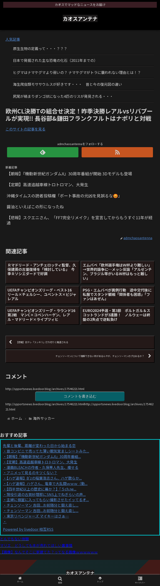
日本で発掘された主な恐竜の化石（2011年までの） (55, 60)
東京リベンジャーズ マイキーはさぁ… (38, 516)
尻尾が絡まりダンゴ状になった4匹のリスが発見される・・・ (63, 96)
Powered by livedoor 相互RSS (28, 529)
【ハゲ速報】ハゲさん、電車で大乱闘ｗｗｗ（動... (47, 483)
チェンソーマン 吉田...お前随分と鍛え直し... (42, 505)
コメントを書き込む (80, 396)
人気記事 (12, 39)
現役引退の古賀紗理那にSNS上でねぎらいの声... (46, 494)
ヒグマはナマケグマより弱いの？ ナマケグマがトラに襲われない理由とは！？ (77, 72)
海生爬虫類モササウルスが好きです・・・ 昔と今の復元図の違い (67, 84)
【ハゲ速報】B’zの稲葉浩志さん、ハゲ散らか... (44, 478)
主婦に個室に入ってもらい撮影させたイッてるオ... (48, 499)
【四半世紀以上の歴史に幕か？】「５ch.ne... (41, 489)
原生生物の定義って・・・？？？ (40, 48)
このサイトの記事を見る (25, 129)
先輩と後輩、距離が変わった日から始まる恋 (39, 445)
